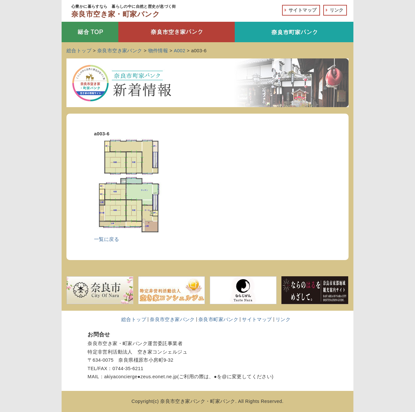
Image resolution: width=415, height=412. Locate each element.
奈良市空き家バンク (172, 319)
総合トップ (133, 319)
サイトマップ (303, 10)
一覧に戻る (106, 239)
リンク (337, 10)
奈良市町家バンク (218, 319)
